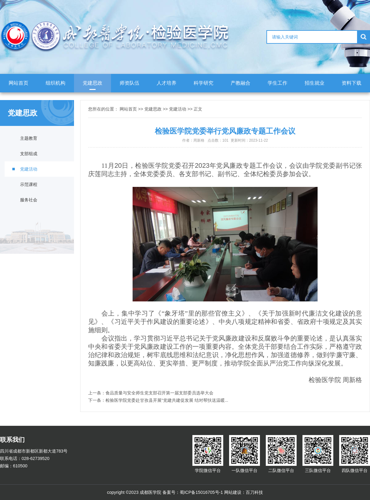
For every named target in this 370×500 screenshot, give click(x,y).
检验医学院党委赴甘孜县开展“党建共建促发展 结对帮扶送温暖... (166, 400)
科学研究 (203, 83)
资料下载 (351, 83)
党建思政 (92, 83)
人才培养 (166, 83)
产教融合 (240, 83)
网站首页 (18, 83)
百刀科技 (254, 492)
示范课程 (28, 184)
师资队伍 (129, 83)
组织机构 (55, 83)
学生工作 (277, 83)
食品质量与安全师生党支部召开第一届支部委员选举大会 (159, 392)
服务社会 (28, 199)
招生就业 (314, 83)
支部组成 (28, 153)
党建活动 (28, 169)
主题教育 (28, 138)
